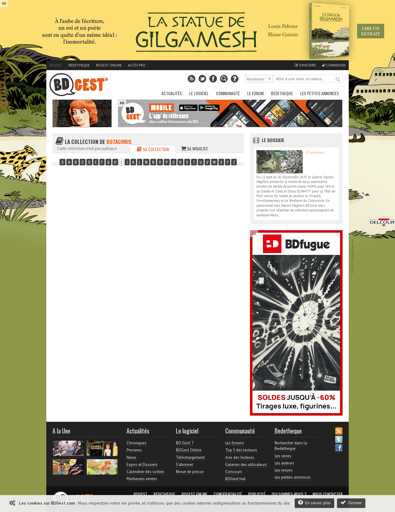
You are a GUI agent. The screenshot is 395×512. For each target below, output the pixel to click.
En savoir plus (314, 503)
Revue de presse (190, 471)
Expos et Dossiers (142, 464)
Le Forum (255, 93)
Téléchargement (190, 457)
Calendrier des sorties (145, 471)
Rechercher (338, 79)
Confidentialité (228, 494)
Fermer (351, 503)
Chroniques (136, 443)
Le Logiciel (199, 93)
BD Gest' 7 (185, 443)
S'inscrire (305, 65)
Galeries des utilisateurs (246, 464)
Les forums (234, 443)
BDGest (55, 65)
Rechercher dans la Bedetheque (291, 445)
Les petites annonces (319, 93)
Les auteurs (284, 463)
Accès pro (136, 65)
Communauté (228, 93)
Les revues (284, 470)
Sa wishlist (194, 148)
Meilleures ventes (142, 478)
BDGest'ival (235, 478)
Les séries (283, 456)
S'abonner (184, 464)
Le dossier (273, 140)
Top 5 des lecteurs (241, 450)
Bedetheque (79, 65)
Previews (134, 450)
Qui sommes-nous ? (289, 494)
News (131, 457)
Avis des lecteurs (239, 457)
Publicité (256, 494)
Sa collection (153, 149)
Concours (233, 471)
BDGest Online (109, 65)
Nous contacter (328, 494)
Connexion (334, 65)
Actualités (171, 93)
